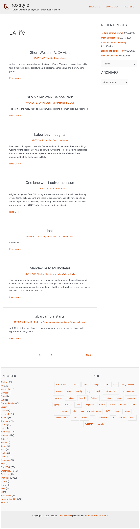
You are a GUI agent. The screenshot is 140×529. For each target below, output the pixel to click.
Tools (3, 481)
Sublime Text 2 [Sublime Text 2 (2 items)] (62, 418)
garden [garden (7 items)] (58, 398)
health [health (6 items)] (82, 398)
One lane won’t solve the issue (50, 182)
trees (3, 488)
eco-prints (5, 414)
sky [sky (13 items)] (117, 411)
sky (67, 103)
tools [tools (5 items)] (84, 417)
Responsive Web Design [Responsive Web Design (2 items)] (91, 411)
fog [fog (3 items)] (88, 391)
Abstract (5, 382)
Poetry (4, 453)
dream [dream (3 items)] (59, 391)
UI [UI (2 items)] (93, 418)
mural (3, 439)
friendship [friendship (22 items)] (111, 391)
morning (61, 103)
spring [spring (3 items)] (127, 411)
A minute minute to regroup (114, 42)
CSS (3, 400)
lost (50, 231)
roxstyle (20, 5)
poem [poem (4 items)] (133, 404)
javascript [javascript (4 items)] (131, 398)
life (54, 274)
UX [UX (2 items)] (113, 418)
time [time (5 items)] (75, 417)
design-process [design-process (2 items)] (128, 384)
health (49, 274)
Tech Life (130, 6)
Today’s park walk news (112, 33)
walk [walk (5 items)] (132, 417)
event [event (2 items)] (69, 391)
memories (5, 431)
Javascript (6, 421)
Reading (4, 456)
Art (2, 385)
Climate (4, 392)
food (60, 236)
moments (5, 435)
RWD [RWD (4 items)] (108, 411)
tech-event (82, 322)
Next (89, 355)
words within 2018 (9, 499)
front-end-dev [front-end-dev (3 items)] (128, 391)
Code (3, 396)
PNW (3, 449)
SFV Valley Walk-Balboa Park (50, 97)
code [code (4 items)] (106, 384)
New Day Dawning (109, 55)
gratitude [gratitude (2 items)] (70, 398)
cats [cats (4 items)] (85, 384)
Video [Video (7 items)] (122, 417)
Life (2, 428)
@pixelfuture (70, 322)
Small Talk (114, 6)
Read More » (15, 78)
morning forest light (110, 38)
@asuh (59, 322)
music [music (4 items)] (112, 404)
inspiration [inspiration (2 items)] (107, 398)
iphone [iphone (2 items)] (119, 398)
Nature (4, 442)
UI (2, 492)
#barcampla (49, 322)
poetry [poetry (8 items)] (64, 411)
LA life (50, 58)
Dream (4, 410)
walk (72, 103)
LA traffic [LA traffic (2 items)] (67, 405)
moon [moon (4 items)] (102, 404)
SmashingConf (8, 471)
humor (66, 236)
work (3, 502)
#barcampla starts (49, 316)
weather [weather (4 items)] (89, 424)
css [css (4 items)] (115, 384)
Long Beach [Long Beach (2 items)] (89, 405)
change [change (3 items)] (95, 384)
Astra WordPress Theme (96, 515)
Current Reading (8, 403)
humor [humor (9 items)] (94, 398)
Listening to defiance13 (112, 50)
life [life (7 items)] (78, 404)
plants (4, 446)
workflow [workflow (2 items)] (101, 424)
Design (4, 407)
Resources (6, 460)
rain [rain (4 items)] (74, 411)
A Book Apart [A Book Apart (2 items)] (61, 384)
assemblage (6, 389)
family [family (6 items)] (79, 391)
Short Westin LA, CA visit (49, 52)
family (56, 140)
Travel (57, 58)
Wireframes (6, 495)
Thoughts (98, 6)
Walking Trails (68, 274)
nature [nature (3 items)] (123, 404)
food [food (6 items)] (97, 391)
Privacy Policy (65, 515)
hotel (64, 58)
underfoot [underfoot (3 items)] (102, 418)
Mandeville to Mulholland (50, 268)
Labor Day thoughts (50, 134)
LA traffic (60, 188)
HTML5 (4, 417)
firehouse (64, 140)
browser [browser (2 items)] (75, 384)
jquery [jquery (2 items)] (56, 405)
